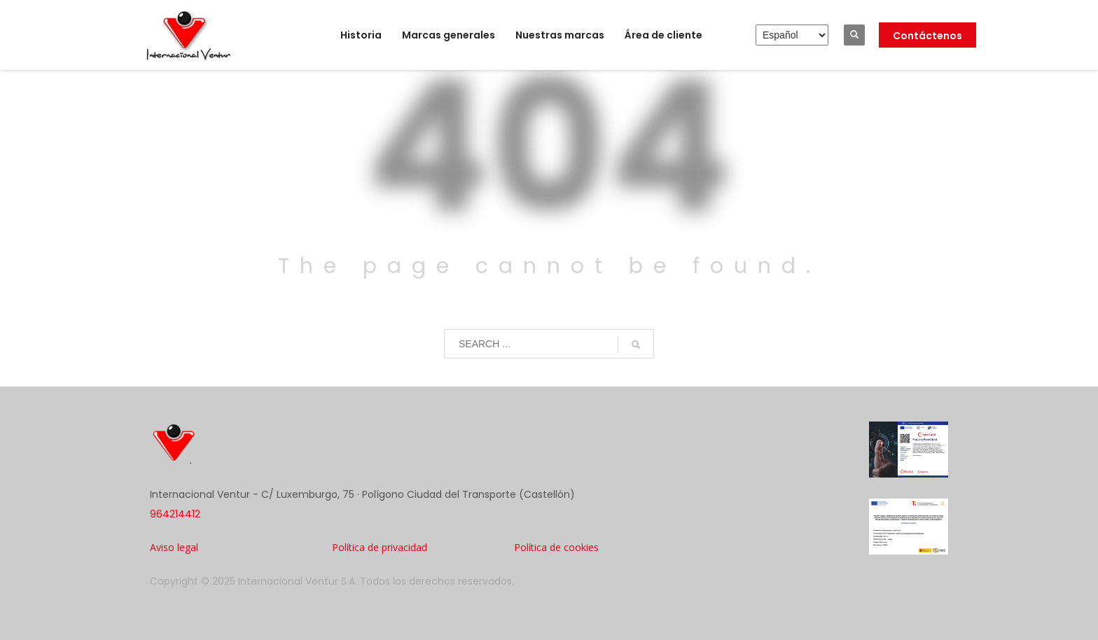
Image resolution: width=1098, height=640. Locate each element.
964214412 (175, 514)
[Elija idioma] (792, 35)
